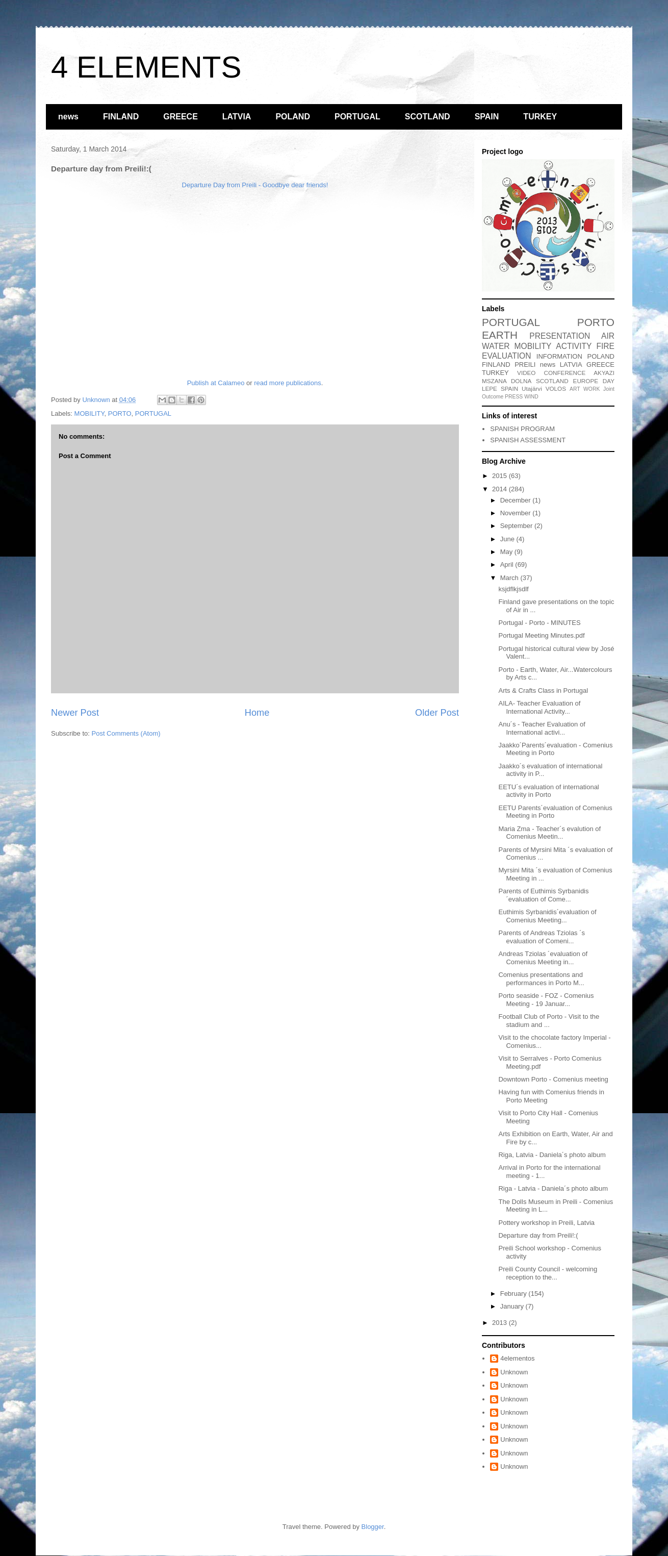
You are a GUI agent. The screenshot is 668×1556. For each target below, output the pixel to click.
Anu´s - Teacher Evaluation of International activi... (541, 728)
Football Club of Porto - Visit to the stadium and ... (548, 1020)
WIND (531, 396)
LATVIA (236, 116)
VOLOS (556, 388)
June (508, 539)
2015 (500, 476)
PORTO (120, 413)
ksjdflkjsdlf (513, 589)
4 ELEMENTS (146, 67)
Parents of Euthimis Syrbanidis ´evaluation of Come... (543, 895)
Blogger (373, 1526)
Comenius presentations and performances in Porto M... (541, 979)
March (510, 578)
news (68, 116)
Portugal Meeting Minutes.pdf (541, 635)
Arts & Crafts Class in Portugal (543, 690)
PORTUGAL (357, 116)
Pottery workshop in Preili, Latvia (546, 1222)
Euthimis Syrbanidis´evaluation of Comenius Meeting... (547, 916)
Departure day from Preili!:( (538, 1235)
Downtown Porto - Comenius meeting (553, 1079)
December (516, 500)
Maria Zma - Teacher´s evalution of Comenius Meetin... (549, 833)
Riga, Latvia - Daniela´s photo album (551, 1155)
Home (257, 713)
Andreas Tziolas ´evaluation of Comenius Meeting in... (542, 958)
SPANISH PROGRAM (522, 429)
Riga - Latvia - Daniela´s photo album (553, 1188)
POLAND (292, 116)
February (514, 1293)
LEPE (489, 388)
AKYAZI (604, 372)
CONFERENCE (564, 372)
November (516, 513)
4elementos (517, 1358)
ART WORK (585, 389)
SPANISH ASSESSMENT (528, 440)
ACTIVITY (574, 346)
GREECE (180, 116)
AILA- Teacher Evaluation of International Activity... (539, 707)
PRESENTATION (559, 336)
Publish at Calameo (216, 383)
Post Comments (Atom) (126, 733)
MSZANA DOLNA (506, 381)
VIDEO (526, 372)
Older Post (437, 713)
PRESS (514, 396)
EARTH (500, 335)
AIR (607, 336)
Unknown (514, 1372)
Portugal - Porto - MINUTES (539, 622)
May (507, 552)
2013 (500, 1322)
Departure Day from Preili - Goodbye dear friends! (255, 185)
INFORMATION (559, 356)
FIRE (605, 346)
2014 (500, 489)
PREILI (525, 364)
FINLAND (121, 116)
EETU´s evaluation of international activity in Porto (548, 791)
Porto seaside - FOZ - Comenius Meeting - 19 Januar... (546, 1000)
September (517, 526)
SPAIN (487, 116)
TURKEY (540, 116)
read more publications (287, 383)
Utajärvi (532, 388)
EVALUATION (506, 356)
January (513, 1306)
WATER (496, 346)
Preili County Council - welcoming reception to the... (547, 1273)
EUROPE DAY (593, 381)
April (508, 564)
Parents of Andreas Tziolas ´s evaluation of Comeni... (541, 937)
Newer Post (75, 713)
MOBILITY (89, 413)
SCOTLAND (427, 116)
